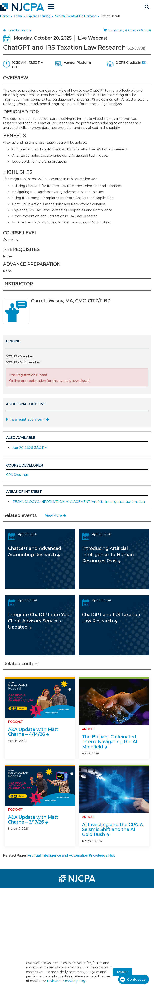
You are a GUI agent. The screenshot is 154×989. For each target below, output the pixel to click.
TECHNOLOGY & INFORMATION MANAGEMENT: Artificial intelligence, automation (79, 502)
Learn (18, 16)
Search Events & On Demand (75, 16)
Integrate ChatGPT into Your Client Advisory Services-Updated (39, 621)
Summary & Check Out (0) (127, 30)
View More (53, 515)
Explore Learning (38, 16)
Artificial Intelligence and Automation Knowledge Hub (72, 855)
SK (144, 63)
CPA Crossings (17, 475)
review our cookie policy (66, 981)
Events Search (17, 30)
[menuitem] (16, 893)
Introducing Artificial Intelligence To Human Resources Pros (108, 555)
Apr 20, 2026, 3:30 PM (30, 448)
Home (4, 16)
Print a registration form (25, 419)
